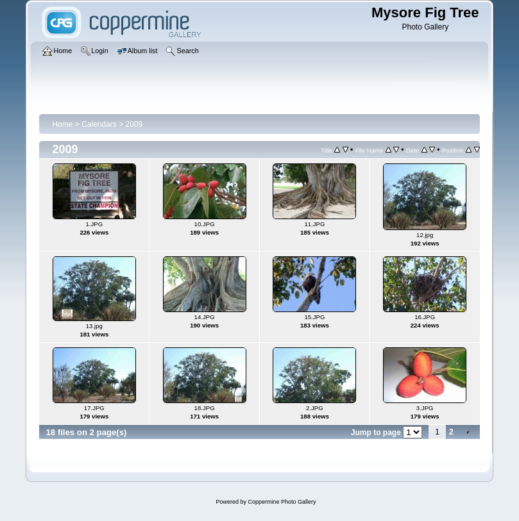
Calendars (99, 124)
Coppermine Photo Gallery (282, 502)
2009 (134, 124)
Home (62, 124)
